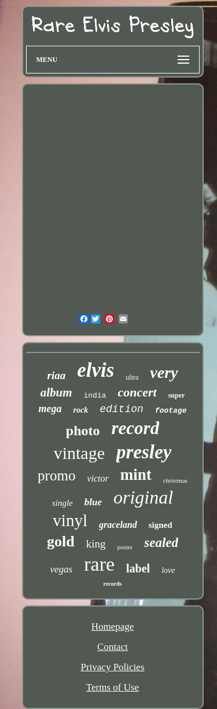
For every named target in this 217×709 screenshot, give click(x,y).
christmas (175, 480)
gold (61, 541)
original (143, 497)
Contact (112, 646)
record (136, 428)
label (138, 568)
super (176, 395)
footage (171, 410)
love (168, 570)
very (164, 372)
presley (143, 452)
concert (137, 392)
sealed (161, 542)
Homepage (112, 626)
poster (125, 546)
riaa (56, 375)
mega (50, 408)
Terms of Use (112, 687)
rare (99, 564)
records (112, 584)
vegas (61, 569)
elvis (95, 370)
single (62, 503)
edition (122, 409)
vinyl (70, 520)
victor (97, 478)
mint (136, 474)
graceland (118, 525)
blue (93, 502)
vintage (79, 452)
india (94, 395)
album (56, 392)
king (96, 544)
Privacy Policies (112, 667)
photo (83, 430)
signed (160, 525)
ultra (132, 377)
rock (81, 410)
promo (56, 475)
